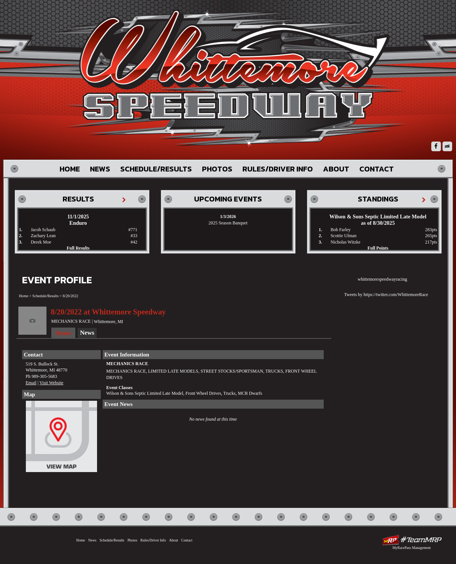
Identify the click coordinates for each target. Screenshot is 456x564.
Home (70, 168)
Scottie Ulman (343, 235)
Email (31, 382)
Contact (376, 168)
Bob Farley (340, 229)
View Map (61, 438)
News (100, 168)
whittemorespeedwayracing (382, 279)
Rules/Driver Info (277, 168)
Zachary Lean (43, 235)
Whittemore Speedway (233, 78)
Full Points (378, 248)
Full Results (78, 248)
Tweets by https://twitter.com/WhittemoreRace (386, 294)
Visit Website (51, 382)
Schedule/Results (156, 168)
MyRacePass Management (411, 548)
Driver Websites (412, 540)
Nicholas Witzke (345, 242)
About (336, 168)
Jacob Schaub (43, 229)
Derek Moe (41, 242)
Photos (217, 168)
